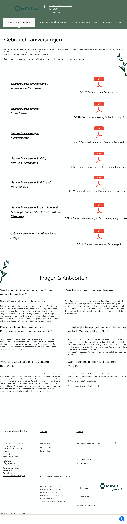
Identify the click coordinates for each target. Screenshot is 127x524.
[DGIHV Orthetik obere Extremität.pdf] (99, 86)
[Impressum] (85, 487)
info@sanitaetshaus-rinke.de (88, 443)
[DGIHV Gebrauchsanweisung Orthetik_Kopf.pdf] (99, 111)
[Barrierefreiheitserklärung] (87, 505)
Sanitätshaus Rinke (15, 431)
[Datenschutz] (85, 496)
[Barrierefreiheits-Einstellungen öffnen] (121, 518)
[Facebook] (44, 6)
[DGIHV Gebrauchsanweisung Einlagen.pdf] (99, 238)
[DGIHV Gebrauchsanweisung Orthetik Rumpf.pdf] (99, 135)
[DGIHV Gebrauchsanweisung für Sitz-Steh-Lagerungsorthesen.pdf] (99, 212)
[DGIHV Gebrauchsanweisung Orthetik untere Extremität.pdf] (99, 161)
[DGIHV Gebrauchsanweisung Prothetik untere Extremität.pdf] (99, 185)
